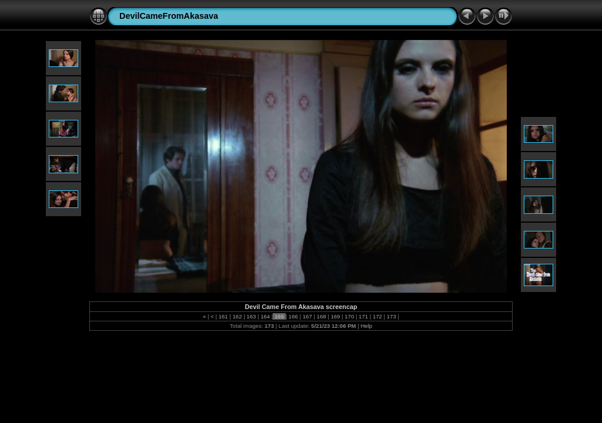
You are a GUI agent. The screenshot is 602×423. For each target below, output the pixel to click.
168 (321, 316)
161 (223, 316)
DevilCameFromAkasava (168, 16)
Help (366, 326)
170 (349, 316)
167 (307, 316)
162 (237, 316)
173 (391, 316)
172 (377, 316)
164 (265, 316)
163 (251, 316)
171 (363, 316)
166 (293, 316)
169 (335, 316)
